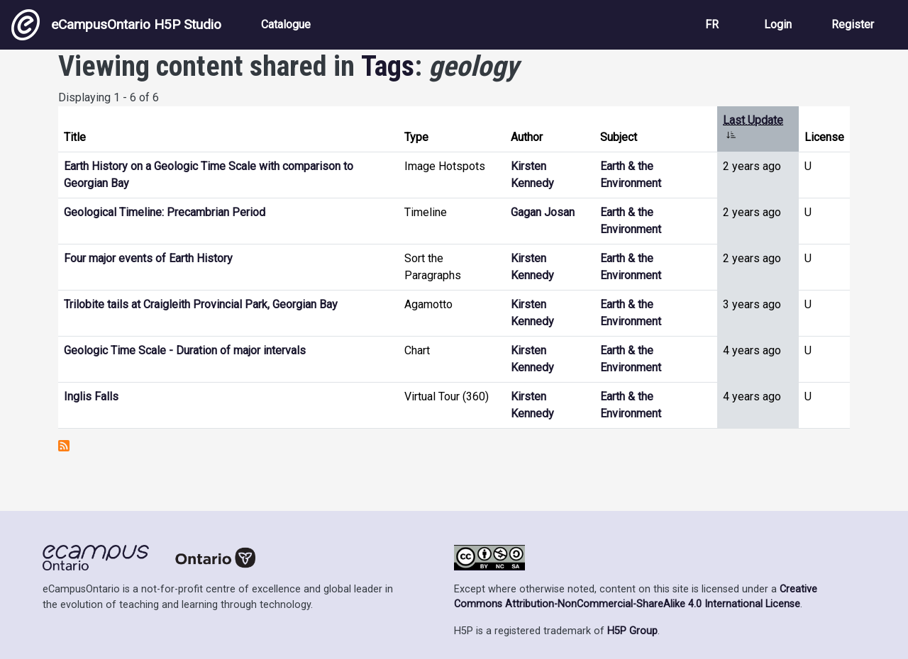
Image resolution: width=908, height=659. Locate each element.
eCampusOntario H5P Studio (116, 24)
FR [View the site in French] (712, 24)
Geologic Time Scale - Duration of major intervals (185, 350)
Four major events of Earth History (148, 258)
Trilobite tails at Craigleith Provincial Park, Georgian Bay (201, 304)
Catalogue (286, 24)
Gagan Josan (543, 212)
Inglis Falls (91, 396)
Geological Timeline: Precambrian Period (164, 212)
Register (852, 24)
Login (778, 24)
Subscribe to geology (64, 445)
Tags (387, 66)
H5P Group (632, 631)
